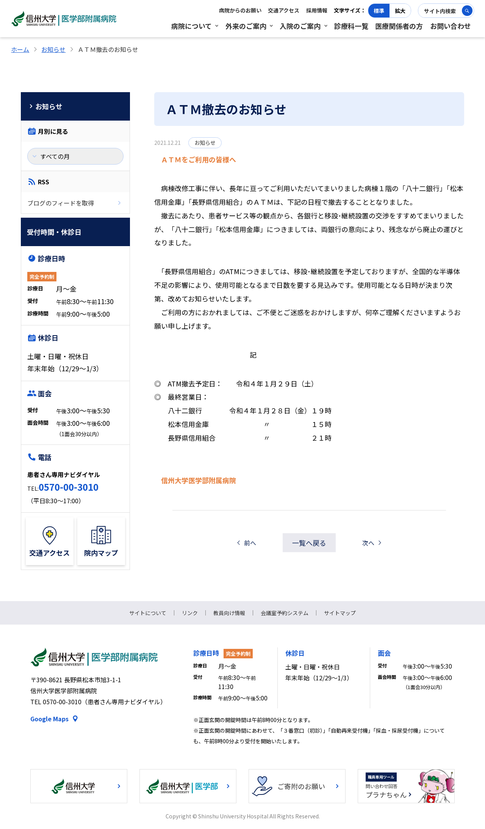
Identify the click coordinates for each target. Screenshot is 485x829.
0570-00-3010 (69, 486)
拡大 (400, 10)
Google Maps (49, 718)
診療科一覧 (351, 26)
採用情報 (316, 10)
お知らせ (53, 49)
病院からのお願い (240, 10)
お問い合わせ (450, 26)
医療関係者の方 (399, 26)
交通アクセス (283, 10)
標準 (379, 10)
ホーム (20, 49)
